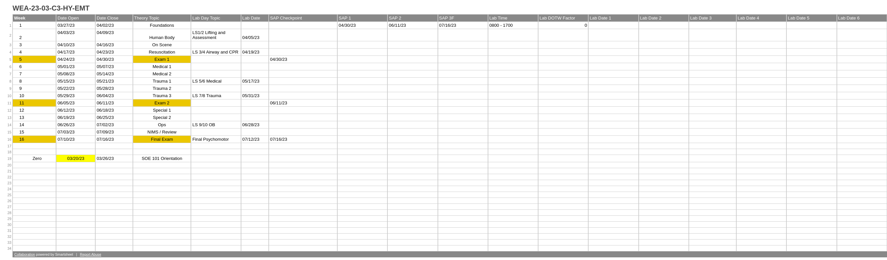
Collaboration (24, 254)
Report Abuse (90, 254)
